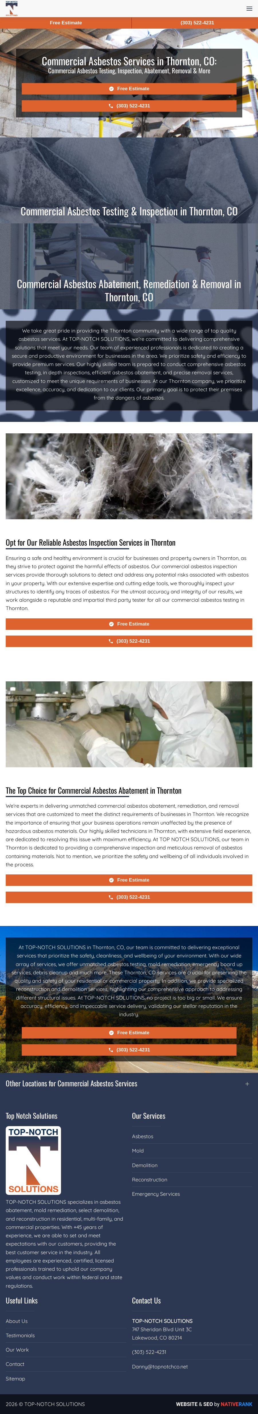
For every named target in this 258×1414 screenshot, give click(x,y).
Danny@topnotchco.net (160, 1366)
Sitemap (15, 1378)
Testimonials (20, 1335)
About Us (16, 1321)
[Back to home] (11, 8)
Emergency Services (156, 1194)
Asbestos (142, 1136)
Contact (15, 1364)
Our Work (17, 1349)
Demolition (144, 1165)
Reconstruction (149, 1179)
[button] (249, 8)
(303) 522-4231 (149, 1352)
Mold (138, 1150)
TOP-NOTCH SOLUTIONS (162, 1321)
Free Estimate (66, 22)
